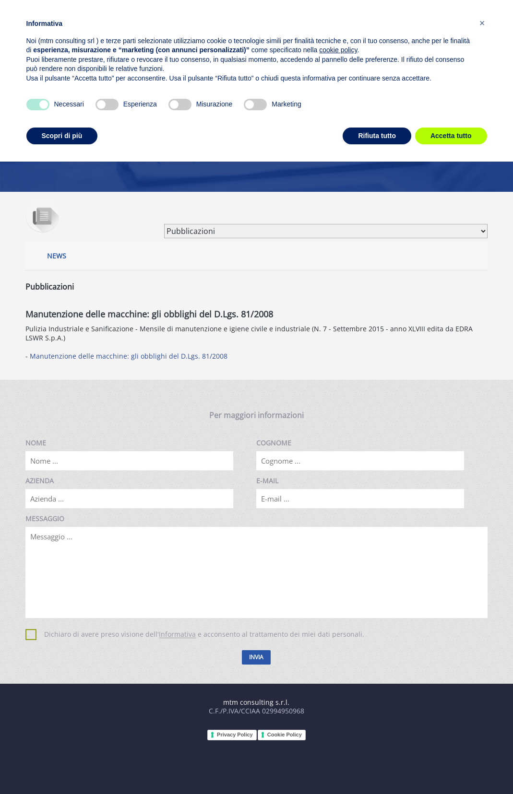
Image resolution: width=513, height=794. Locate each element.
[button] (482, 23)
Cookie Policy (284, 734)
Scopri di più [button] (62, 136)
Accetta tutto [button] (451, 136)
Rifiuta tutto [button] (377, 136)
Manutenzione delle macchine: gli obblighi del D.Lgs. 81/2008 (128, 356)
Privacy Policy (235, 734)
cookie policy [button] (338, 50)
